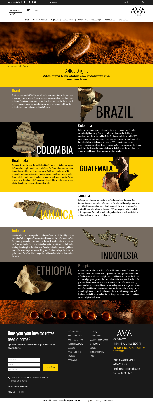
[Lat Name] (24, 364)
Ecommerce (110, 401)
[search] (132, 2)
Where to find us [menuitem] (96, 343)
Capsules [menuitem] (71, 348)
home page (12, 66)
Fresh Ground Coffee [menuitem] (75, 339)
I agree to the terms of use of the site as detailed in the (30, 379)
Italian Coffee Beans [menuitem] (75, 343)
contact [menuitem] (93, 348)
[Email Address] (24, 369)
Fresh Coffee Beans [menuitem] (75, 335)
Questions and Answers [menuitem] (99, 339)
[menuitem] (27, 20)
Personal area (15, 12)
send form (51, 367)
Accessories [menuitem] (72, 360)
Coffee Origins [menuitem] (95, 335)
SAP (105, 401)
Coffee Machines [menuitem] (74, 331)
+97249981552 (120, 364)
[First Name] (24, 360)
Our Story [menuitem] (93, 331)
